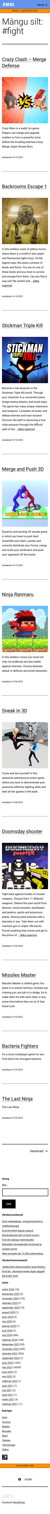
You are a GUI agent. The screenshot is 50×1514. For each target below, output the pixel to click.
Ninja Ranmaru (17, 594)
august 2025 (8, 1312)
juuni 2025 (7, 1317)
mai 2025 (7, 1321)
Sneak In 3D (14, 711)
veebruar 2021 (9, 1404)
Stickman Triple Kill (22, 325)
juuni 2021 (7, 1385)
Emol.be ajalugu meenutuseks (18, 1239)
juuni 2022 (7, 1372)
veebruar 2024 (9, 1339)
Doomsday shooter (22, 831)
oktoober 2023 (9, 1353)
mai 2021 (7, 1390)
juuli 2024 (7, 1330)
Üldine (5, 1449)
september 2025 (10, 1307)
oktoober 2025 (9, 1303)
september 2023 (10, 1358)
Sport (5, 1435)
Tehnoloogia (8, 1445)
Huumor (6, 1422)
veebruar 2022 (9, 1381)
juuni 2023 (7, 1362)
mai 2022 (7, 1376)
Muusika (6, 1431)
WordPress (19, 1502)
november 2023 (10, 1349)
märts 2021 (8, 1399)
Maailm (6, 1426)
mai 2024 (7, 1335)
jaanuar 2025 (9, 1326)
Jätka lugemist (26, 429)
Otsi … (5, 1185)
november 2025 (10, 1298)
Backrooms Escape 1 (24, 186)
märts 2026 (8, 1289)
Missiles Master (19, 975)
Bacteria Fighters (20, 1046)
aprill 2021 (7, 1394)
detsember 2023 (10, 1344)
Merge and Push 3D (23, 469)
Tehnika (6, 1440)
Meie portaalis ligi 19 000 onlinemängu (22, 1253)
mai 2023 (7, 1367)
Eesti (4, 1417)
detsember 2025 (10, 1294)
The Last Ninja (17, 1099)
